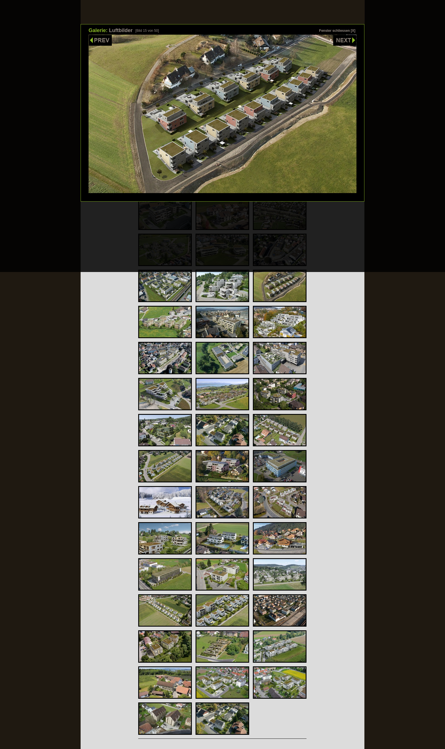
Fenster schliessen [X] (337, 31)
